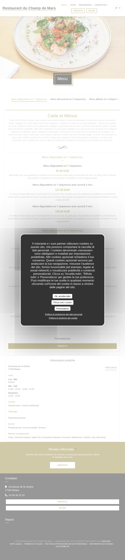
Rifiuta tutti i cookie (62, 302)
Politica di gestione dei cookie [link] (63, 318)
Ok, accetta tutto (63, 296)
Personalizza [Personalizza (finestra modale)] (62, 308)
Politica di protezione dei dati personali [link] (63, 314)
